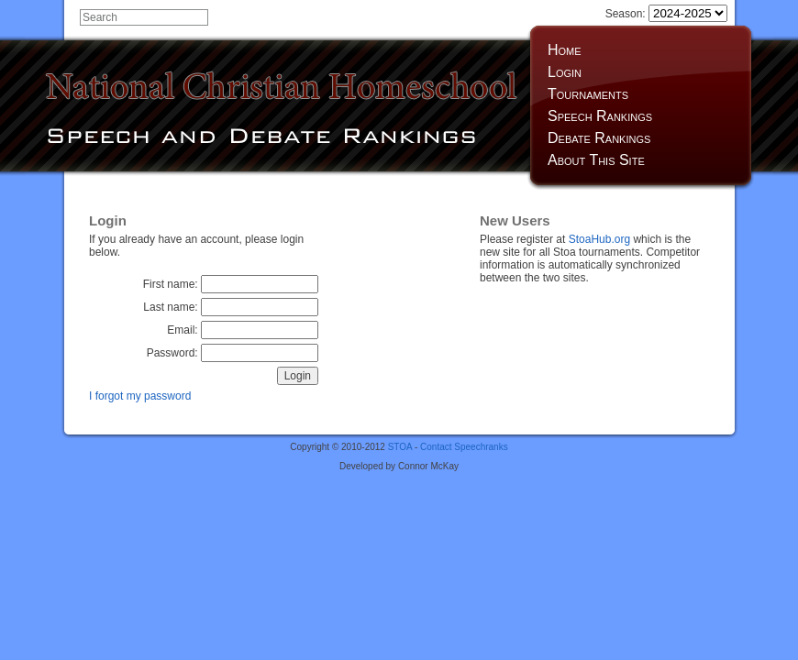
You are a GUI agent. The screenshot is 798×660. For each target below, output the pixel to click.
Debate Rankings (599, 138)
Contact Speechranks (464, 447)
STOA (400, 447)
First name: (230, 284)
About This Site (596, 160)
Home (565, 50)
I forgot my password (140, 396)
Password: (232, 352)
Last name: (230, 307)
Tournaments (588, 94)
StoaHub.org (599, 239)
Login (565, 72)
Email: (242, 330)
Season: (666, 13)
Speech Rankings (600, 116)
